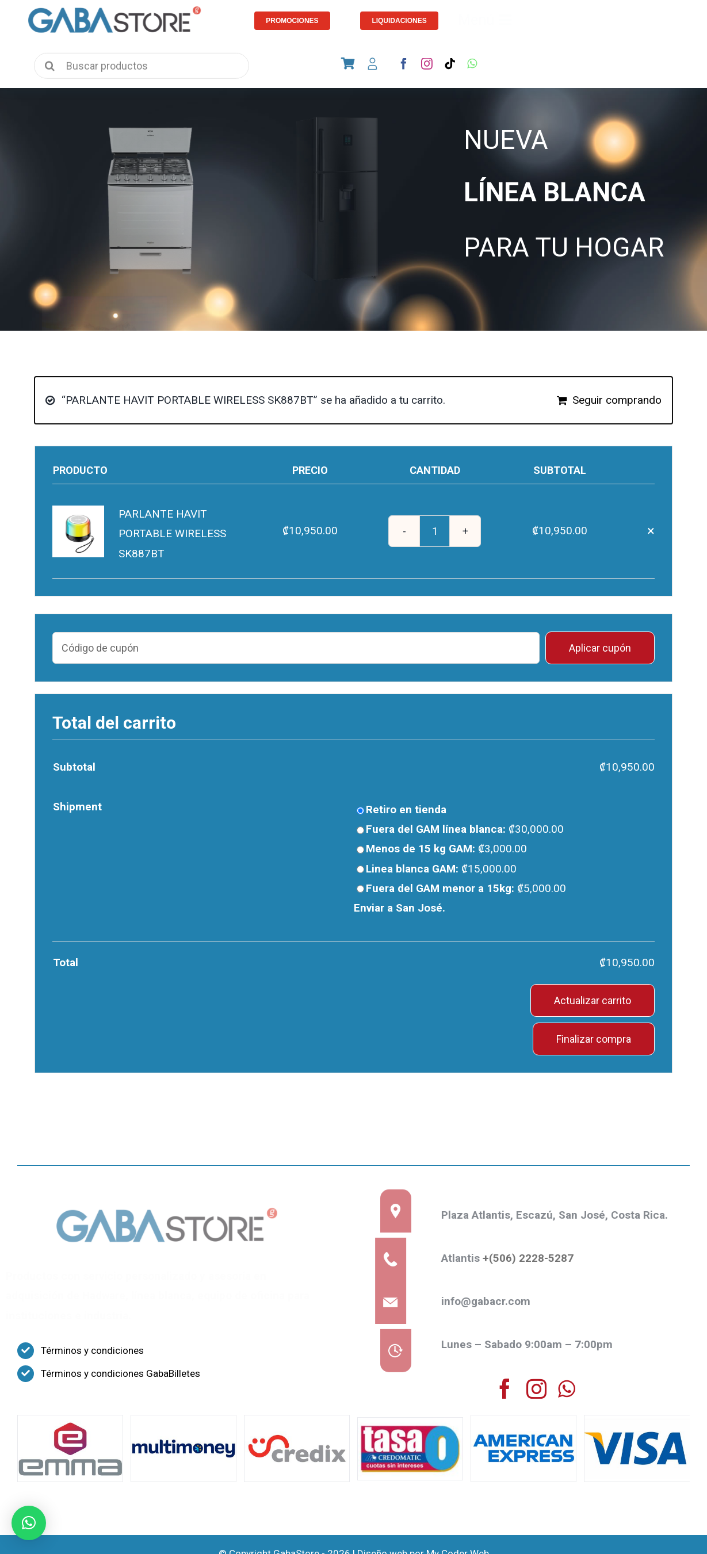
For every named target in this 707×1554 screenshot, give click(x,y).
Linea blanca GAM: (441, 868)
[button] (29, 1523)
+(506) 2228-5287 (533, 1258)
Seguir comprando (617, 400)
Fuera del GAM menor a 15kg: (466, 888)
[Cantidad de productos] (434, 531)
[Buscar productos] (141, 69)
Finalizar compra (593, 1039)
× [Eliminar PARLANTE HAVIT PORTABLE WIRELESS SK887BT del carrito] (651, 531)
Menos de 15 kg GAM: (446, 848)
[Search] (50, 66)
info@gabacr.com (491, 1301)
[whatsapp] (472, 64)
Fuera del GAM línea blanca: (465, 829)
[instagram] (427, 64)
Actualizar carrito (592, 1000)
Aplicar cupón (600, 648)
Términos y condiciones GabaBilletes (120, 1373)
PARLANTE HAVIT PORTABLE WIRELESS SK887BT (172, 533)
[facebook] (404, 64)
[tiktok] (450, 64)
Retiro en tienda (406, 809)
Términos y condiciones (92, 1350)
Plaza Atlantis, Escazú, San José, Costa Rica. (559, 1215)
